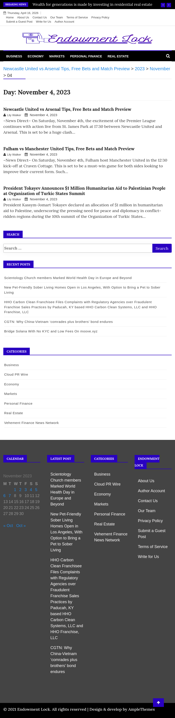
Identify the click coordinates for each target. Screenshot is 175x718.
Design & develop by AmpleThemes (122, 709)
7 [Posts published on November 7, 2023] (10, 496)
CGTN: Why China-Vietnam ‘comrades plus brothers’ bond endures (58, 322)
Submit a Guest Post (19, 21)
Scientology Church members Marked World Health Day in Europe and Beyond (68, 278)
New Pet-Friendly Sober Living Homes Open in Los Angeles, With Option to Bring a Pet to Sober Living (66, 532)
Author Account (64, 21)
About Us (23, 17)
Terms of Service (77, 17)
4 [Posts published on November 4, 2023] (31, 490)
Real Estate (118, 56)
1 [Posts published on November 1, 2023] (15, 490)
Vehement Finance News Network (31, 423)
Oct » (21, 525)
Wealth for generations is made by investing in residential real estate (92, 4)
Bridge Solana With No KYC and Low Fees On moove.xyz (50, 331)
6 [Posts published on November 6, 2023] (4, 496)
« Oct (8, 525)
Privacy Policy (100, 17)
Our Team (56, 17)
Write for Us (43, 21)
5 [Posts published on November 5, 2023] (36, 490)
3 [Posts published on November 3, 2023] (25, 490)
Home (10, 17)
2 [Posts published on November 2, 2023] (20, 490)
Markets (57, 56)
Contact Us (39, 17)
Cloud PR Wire (16, 374)
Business (14, 56)
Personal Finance (86, 56)
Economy (36, 56)
